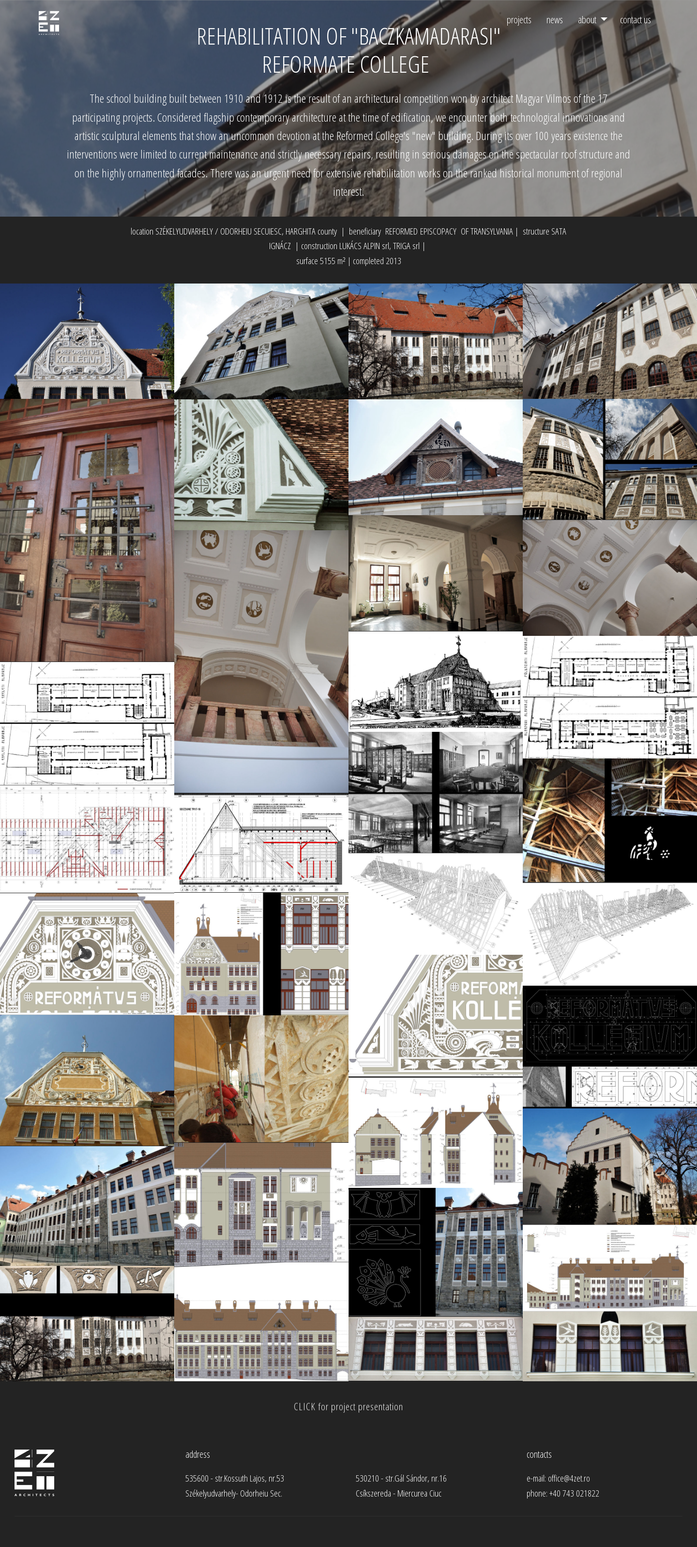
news (554, 19)
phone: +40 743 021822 (563, 1493)
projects (519, 19)
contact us (635, 19)
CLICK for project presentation (348, 1415)
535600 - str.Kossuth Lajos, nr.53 (234, 1477)
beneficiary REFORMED (383, 230)
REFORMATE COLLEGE (348, 63)
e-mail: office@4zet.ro (559, 1477)
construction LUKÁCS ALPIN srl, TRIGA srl (360, 245)
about (587, 19)
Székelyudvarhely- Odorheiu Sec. (233, 1493)
